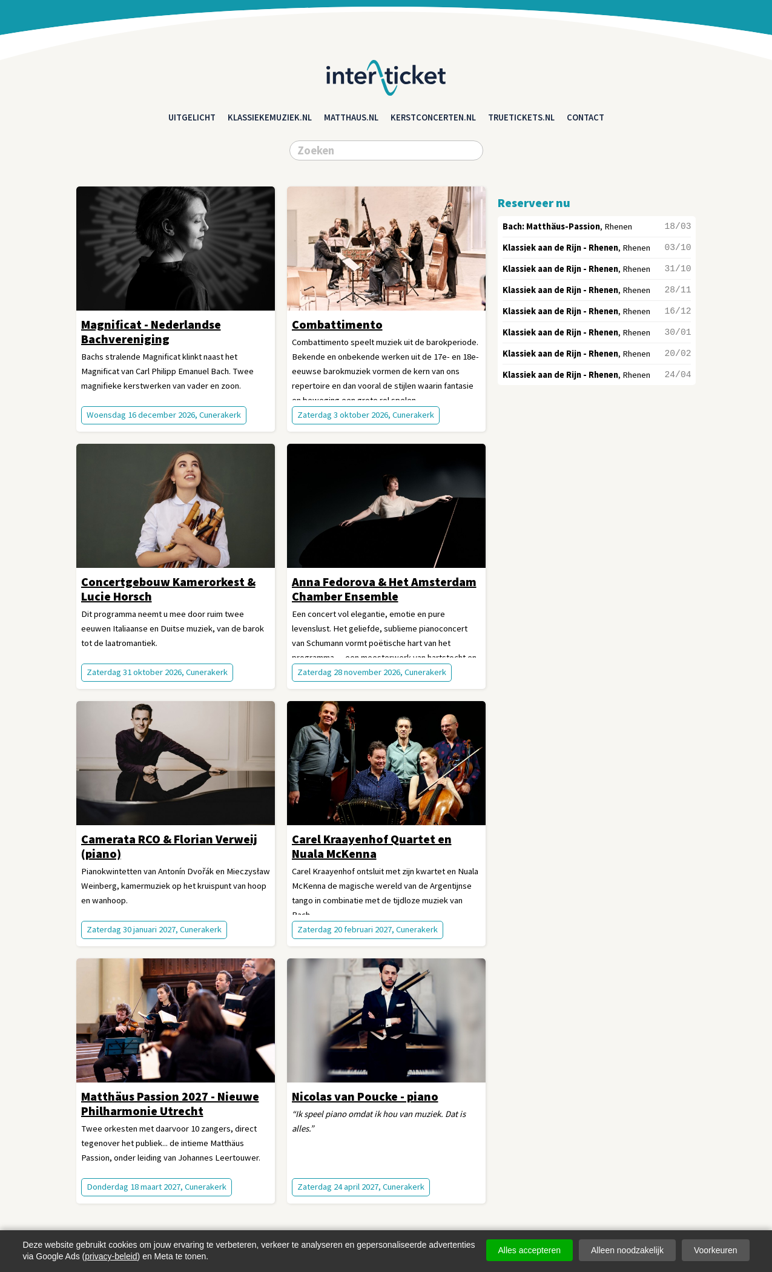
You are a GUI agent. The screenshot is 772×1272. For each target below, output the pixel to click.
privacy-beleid (111, 1256)
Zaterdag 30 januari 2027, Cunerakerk (154, 929)
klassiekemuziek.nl (270, 117)
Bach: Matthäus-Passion (551, 226)
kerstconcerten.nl (433, 117)
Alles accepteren (529, 1250)
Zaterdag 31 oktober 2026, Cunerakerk (157, 672)
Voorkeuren (715, 1250)
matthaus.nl (351, 117)
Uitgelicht (192, 117)
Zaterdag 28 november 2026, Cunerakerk (371, 672)
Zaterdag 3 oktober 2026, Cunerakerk (365, 414)
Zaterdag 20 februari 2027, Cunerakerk (367, 929)
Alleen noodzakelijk (627, 1250)
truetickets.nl (521, 117)
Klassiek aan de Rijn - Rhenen (560, 247)
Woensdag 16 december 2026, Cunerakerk (164, 414)
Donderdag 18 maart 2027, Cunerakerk (156, 1186)
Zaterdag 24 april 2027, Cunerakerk (360, 1186)
